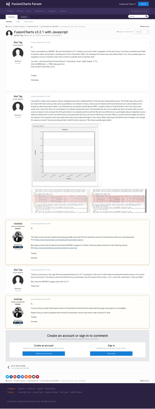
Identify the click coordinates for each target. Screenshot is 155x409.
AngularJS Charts (51, 392)
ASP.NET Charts (76, 392)
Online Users (28, 22)
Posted (39, 42)
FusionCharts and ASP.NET (51, 35)
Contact (63, 11)
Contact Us (31, 389)
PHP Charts (64, 392)
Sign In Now (111, 354)
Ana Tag (19, 35)
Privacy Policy (50, 389)
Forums (9, 22)
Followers (139, 32)
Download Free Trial (139, 11)
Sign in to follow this (126, 32)
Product (10, 11)
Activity (24, 17)
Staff (18, 22)
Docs (29, 11)
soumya (18, 223)
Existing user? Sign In (127, 4)
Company (52, 11)
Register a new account (44, 354)
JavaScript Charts (24, 392)
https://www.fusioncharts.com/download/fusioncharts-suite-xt (58, 240)
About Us (21, 389)
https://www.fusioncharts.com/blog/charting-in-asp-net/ (54, 248)
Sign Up (143, 4)
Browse (12, 17)
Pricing (20, 11)
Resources (40, 11)
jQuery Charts (38, 392)
